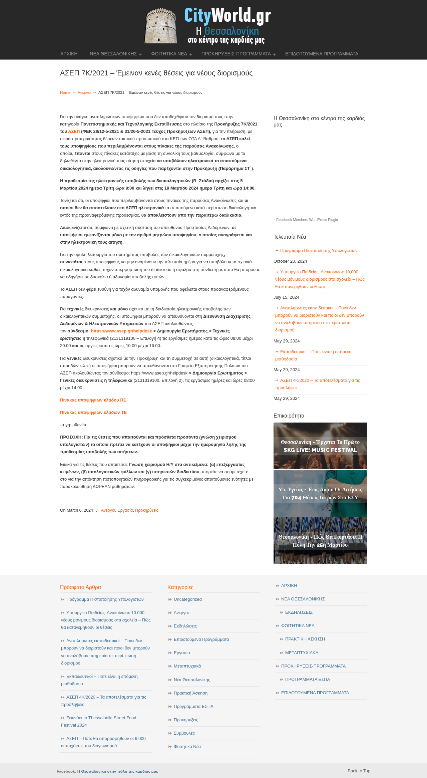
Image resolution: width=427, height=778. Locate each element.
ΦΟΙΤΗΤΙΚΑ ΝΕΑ (298, 625)
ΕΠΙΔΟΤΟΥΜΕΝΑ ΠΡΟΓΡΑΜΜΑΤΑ (315, 692)
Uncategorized (188, 599)
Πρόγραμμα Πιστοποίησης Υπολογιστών (319, 250)
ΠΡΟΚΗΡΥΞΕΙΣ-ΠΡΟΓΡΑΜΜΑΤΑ (313, 666)
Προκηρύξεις (146, 510)
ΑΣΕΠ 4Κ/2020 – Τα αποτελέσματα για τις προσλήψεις (317, 384)
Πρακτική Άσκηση (190, 693)
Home (65, 92)
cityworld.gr (213, 25)
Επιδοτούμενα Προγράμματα (201, 639)
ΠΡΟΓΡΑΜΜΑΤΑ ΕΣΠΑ (307, 679)
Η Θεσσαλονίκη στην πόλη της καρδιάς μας (117, 771)
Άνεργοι (84, 92)
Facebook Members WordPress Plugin (307, 220)
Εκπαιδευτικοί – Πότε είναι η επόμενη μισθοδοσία (313, 355)
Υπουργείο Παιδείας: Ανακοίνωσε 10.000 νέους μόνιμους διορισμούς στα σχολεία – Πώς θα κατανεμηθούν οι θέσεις (320, 279)
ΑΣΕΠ (74, 131)
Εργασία (125, 510)
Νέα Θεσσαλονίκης (192, 679)
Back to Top (359, 770)
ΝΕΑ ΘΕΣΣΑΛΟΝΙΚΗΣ (303, 598)
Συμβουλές (184, 733)
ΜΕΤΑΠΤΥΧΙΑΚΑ (301, 652)
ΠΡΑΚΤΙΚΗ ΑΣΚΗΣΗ (305, 638)
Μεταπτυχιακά (187, 666)
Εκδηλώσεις (185, 625)
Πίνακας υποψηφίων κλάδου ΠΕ (93, 400)
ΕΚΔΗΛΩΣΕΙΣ (299, 612)
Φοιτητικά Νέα (187, 746)
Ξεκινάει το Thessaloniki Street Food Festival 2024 (98, 721)
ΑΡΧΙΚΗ (289, 585)
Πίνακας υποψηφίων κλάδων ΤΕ (93, 412)
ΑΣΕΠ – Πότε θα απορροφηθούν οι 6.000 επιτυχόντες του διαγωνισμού (103, 742)
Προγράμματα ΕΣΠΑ (194, 706)
